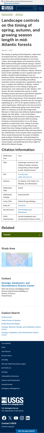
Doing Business (7, 384)
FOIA (3, 347)
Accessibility (6, 343)
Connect (7, 235)
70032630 (22, 205)
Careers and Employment (11, 380)
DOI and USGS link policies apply (14, 364)
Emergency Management (11, 388)
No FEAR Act (6, 368)
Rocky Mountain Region (11, 324)
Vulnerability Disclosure (10, 376)
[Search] (35, 8)
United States (7, 317)
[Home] (7, 10)
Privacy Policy (7, 356)
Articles (19, 14)
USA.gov (5, 372)
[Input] (26, 8)
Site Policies (6, 351)
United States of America (11, 320)
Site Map (5, 360)
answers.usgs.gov (8, 426)
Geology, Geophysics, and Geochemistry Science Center (18, 284)
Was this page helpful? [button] (26, 431)
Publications (7, 14)
